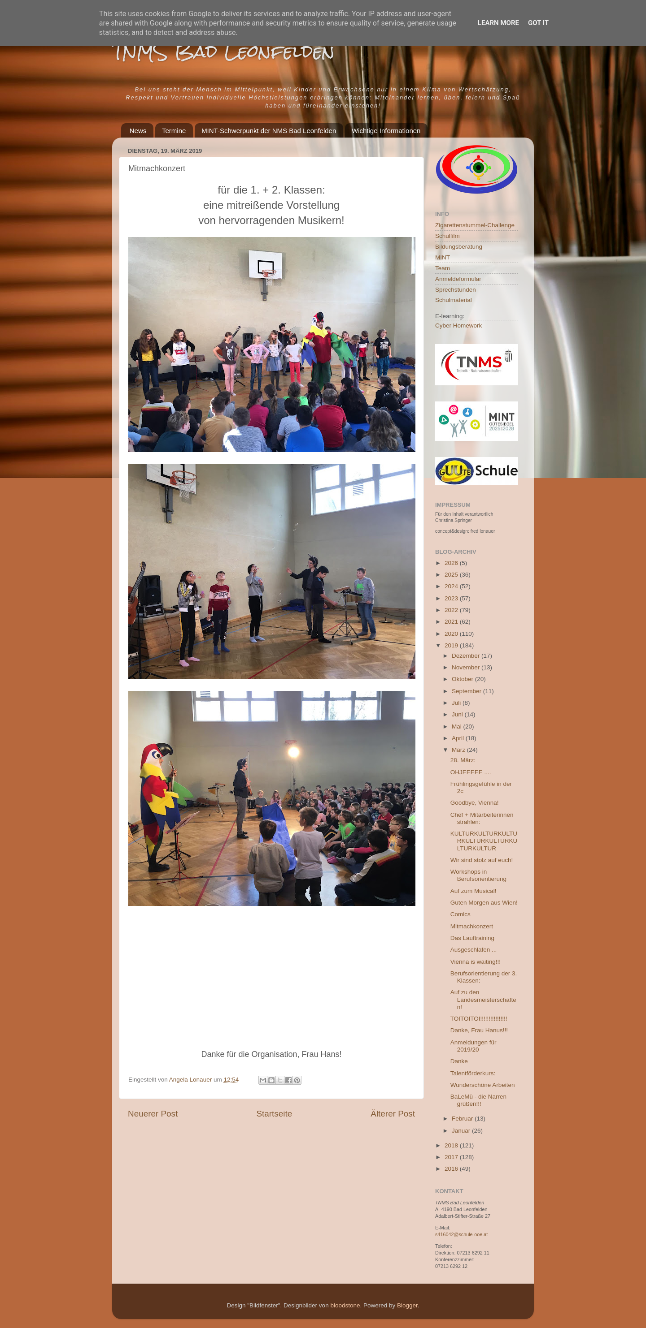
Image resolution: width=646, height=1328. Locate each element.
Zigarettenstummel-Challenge (475, 225)
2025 (452, 574)
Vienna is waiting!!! (475, 961)
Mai (457, 726)
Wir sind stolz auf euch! (481, 860)
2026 (452, 563)
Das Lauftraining (472, 938)
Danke (459, 1061)
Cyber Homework (458, 325)
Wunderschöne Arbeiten (482, 1085)
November (466, 667)
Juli (457, 702)
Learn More (498, 23)
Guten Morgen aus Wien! (484, 902)
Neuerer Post (153, 1113)
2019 (452, 645)
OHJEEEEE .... (470, 772)
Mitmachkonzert (471, 926)
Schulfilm (447, 236)
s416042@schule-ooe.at (461, 1234)
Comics (460, 914)
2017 (452, 1157)
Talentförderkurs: (473, 1073)
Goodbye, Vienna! (474, 802)
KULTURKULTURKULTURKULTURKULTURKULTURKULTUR (484, 840)
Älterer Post (393, 1113)
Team (442, 268)
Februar (463, 1118)
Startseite (274, 1113)
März (459, 749)
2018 (452, 1145)
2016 (452, 1168)
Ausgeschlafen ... (473, 949)
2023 (452, 598)
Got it (538, 23)
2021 (452, 621)
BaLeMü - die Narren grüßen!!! (478, 1100)
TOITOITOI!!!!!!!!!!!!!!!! (478, 1018)
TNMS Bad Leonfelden (223, 51)
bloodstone (345, 1305)
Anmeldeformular (458, 279)
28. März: (463, 760)
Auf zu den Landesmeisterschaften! (483, 999)
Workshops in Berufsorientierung (478, 875)
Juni (458, 714)
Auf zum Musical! (473, 891)
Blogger (407, 1305)
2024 (452, 586)
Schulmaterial (453, 300)
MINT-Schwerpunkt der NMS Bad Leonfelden (268, 130)
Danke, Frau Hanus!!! (479, 1030)
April (459, 738)
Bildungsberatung (458, 246)
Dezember (466, 655)
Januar (462, 1130)
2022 (452, 610)
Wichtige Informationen (386, 130)
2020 (452, 633)
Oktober (463, 679)
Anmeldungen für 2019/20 (473, 1046)
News (138, 130)
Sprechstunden (455, 289)
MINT (442, 257)
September (467, 691)
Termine (174, 130)
